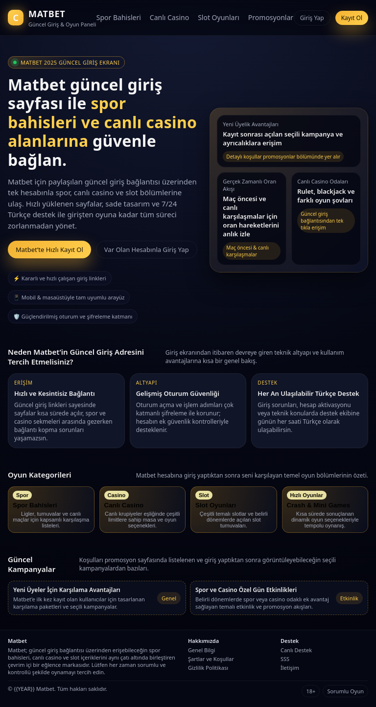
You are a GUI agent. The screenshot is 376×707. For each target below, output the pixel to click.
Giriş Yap (312, 18)
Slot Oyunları (218, 17)
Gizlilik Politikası (208, 667)
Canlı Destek (296, 650)
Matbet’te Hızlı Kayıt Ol (49, 249)
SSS (285, 658)
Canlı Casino (169, 17)
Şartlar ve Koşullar (211, 658)
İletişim (290, 667)
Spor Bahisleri (118, 17)
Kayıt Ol (351, 18)
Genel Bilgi (201, 650)
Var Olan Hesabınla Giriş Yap (146, 249)
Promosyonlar (270, 17)
